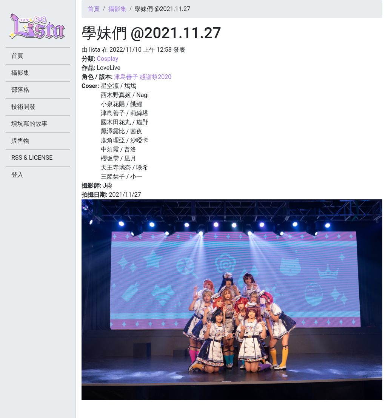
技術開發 (23, 106)
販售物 (20, 140)
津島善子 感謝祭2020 (142, 76)
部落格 (20, 89)
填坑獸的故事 (29, 123)
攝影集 (117, 8)
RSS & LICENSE (31, 157)
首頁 (94, 8)
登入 (17, 174)
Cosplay (107, 58)
